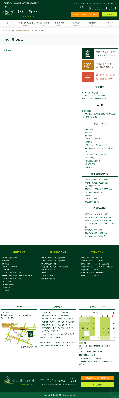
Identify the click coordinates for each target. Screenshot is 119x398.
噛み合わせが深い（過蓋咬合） (97, 233)
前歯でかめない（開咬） (94, 230)
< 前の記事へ (6, 50)
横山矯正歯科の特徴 (9, 257)
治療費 (87, 195)
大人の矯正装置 (28, 31)
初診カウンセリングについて (96, 145)
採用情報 (88, 167)
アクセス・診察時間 (9, 266)
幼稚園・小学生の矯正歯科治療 (97, 179)
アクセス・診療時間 (92, 139)
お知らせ (88, 142)
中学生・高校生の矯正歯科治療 (97, 183)
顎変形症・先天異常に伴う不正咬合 (98, 189)
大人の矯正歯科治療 (15, 31)
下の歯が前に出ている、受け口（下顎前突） (100, 225)
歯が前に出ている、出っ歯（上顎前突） (100, 220)
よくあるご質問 (91, 198)
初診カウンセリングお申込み (96, 154)
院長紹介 (88, 132)
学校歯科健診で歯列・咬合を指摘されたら (100, 150)
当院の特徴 (89, 129)
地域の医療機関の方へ (93, 161)
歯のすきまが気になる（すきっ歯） (98, 217)
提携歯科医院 (90, 164)
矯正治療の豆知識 (92, 202)
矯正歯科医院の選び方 (93, 192)
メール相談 (89, 158)
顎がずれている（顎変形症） (96, 236)
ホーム (5, 31)
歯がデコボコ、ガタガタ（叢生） (97, 214)
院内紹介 (88, 135)
